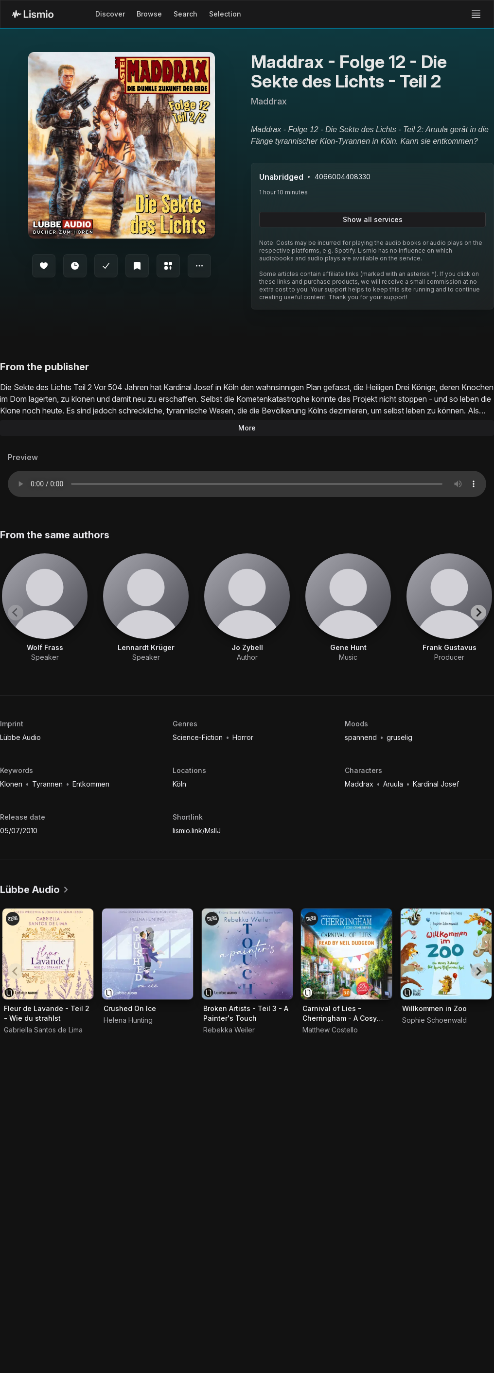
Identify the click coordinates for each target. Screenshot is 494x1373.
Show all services (373, 219)
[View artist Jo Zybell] (247, 607)
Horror (242, 737)
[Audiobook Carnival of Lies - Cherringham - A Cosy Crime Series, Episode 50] (346, 954)
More (247, 428)
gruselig (399, 737)
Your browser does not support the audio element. (247, 484)
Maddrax (360, 784)
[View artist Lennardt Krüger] (146, 607)
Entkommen (90, 784)
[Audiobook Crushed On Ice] (148, 954)
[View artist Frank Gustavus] (449, 607)
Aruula (394, 784)
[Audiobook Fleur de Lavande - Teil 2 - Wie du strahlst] (48, 954)
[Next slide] (478, 612)
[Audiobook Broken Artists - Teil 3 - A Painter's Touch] (247, 954)
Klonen (12, 784)
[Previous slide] (15, 612)
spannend (362, 737)
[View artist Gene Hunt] (348, 607)
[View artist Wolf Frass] (45, 607)
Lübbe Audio (20, 737)
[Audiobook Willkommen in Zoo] (446, 954)
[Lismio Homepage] (32, 14)
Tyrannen (48, 784)
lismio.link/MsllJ (197, 830)
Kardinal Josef (436, 784)
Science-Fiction (199, 737)
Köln (179, 784)
